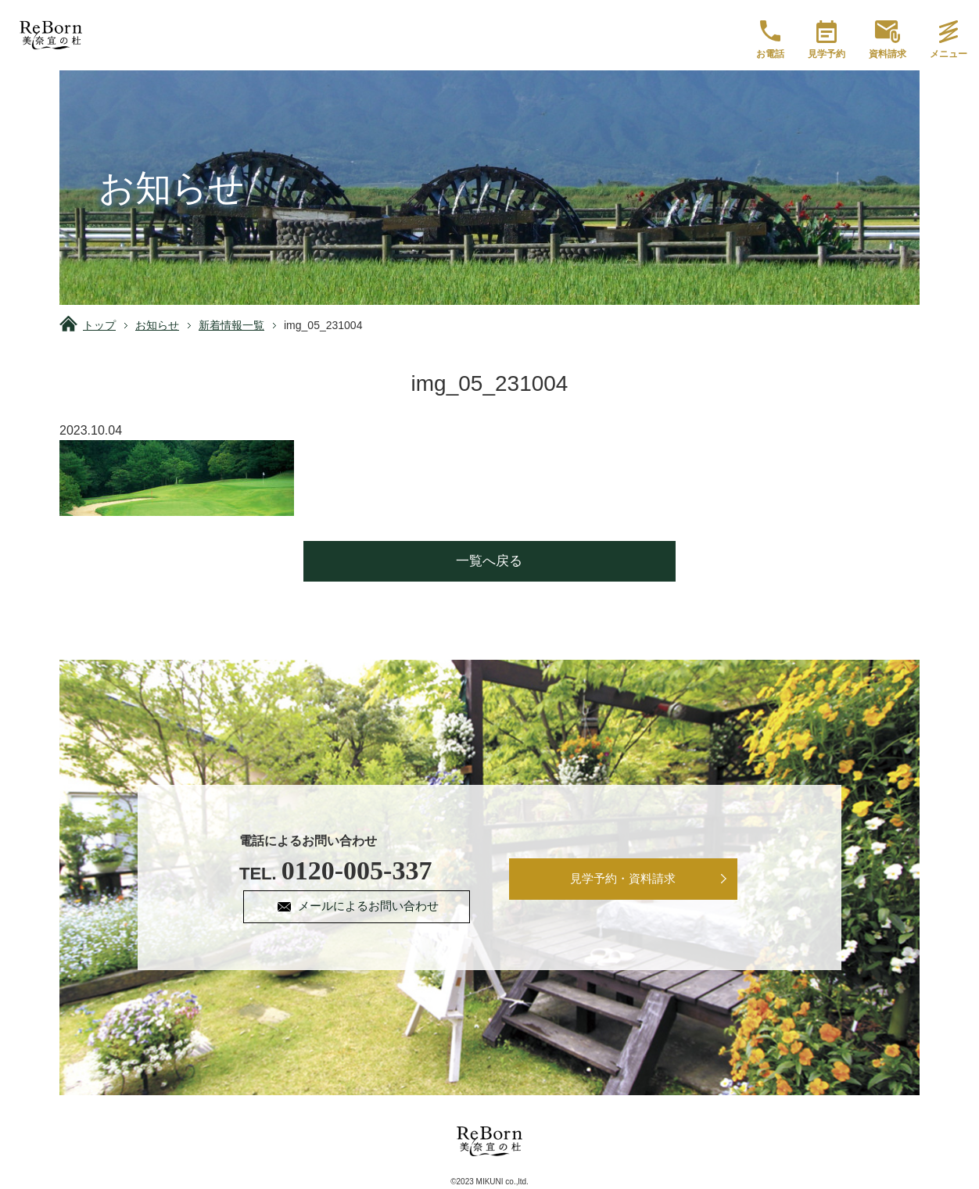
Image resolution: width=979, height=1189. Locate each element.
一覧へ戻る (490, 560)
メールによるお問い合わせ (371, 907)
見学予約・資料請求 (623, 879)
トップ (99, 325)
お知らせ (157, 325)
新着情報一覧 (231, 325)
